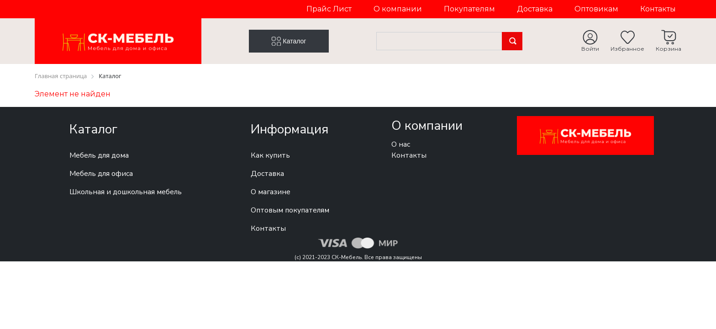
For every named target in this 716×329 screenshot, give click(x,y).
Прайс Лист (329, 9)
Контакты (658, 9)
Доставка (535, 9)
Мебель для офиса (101, 174)
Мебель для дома (99, 155)
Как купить (270, 155)
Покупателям (469, 9)
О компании (398, 9)
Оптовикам (596, 9)
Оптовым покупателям (290, 210)
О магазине (270, 192)
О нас (400, 144)
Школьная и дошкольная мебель (125, 192)
